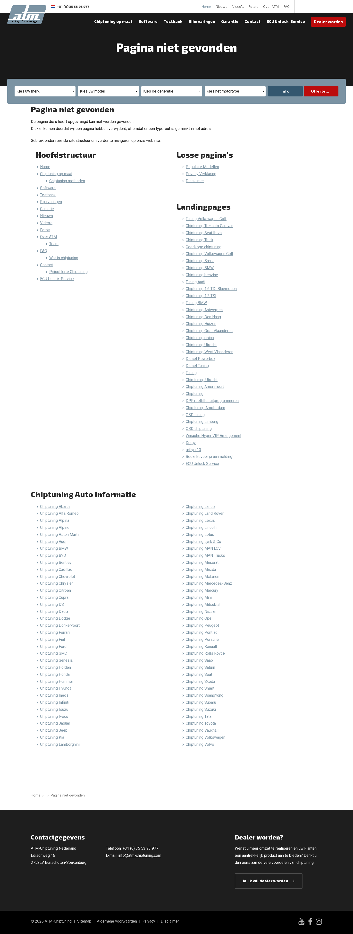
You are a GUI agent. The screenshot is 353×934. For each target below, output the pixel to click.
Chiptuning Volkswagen (205, 737)
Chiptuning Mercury (202, 590)
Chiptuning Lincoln (201, 527)
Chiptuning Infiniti (54, 702)
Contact (252, 21)
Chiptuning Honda (55, 674)
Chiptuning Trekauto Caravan (209, 225)
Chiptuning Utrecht (201, 345)
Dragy (191, 442)
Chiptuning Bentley (56, 562)
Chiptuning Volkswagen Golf (209, 253)
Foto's (253, 6)
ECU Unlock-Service (286, 21)
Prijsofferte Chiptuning (68, 271)
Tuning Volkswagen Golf (206, 218)
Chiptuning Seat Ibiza (204, 233)
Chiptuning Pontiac (201, 632)
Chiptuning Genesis (56, 660)
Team (54, 243)
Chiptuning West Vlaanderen (209, 352)
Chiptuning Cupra (54, 597)
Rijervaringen (202, 21)
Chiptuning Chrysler (56, 583)
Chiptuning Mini (199, 597)
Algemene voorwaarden (117, 921)
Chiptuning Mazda (201, 569)
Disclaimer (195, 181)
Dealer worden (328, 21)
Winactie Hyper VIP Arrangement (213, 435)
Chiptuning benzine (202, 275)
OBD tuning (195, 414)
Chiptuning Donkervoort (60, 625)
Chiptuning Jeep (53, 730)
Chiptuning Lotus (200, 534)
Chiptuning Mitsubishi (204, 604)
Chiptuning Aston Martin (60, 534)
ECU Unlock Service (202, 463)
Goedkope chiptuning (203, 247)
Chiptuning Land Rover (205, 513)
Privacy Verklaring (201, 173)
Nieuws (221, 6)
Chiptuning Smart (200, 688)
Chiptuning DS (52, 604)
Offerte (318, 91)
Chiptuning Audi (53, 541)
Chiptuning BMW (200, 268)
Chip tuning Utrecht (202, 379)
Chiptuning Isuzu (54, 709)
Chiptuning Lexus (200, 520)
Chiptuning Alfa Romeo (59, 513)
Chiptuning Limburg (202, 421)
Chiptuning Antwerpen (204, 310)
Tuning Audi (195, 282)
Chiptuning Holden (55, 667)
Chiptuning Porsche (202, 639)
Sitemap (84, 921)
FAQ (287, 6)
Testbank (173, 21)
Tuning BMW (196, 302)
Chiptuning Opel (199, 618)
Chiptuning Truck (199, 240)
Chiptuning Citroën (55, 590)
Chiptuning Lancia (200, 506)
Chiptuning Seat (199, 674)
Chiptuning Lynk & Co (203, 541)
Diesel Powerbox (200, 358)
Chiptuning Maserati (202, 562)
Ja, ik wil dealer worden (265, 880)
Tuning (191, 372)
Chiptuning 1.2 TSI (201, 295)
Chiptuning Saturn (200, 667)
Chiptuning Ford (53, 646)
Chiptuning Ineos (54, 695)
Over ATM (271, 6)
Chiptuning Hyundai (56, 688)
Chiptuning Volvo (200, 744)
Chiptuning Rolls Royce (205, 653)
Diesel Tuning (197, 365)
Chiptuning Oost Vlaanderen (209, 330)
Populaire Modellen (202, 166)
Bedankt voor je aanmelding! (210, 456)
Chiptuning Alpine (54, 527)
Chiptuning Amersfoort (205, 386)
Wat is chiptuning (63, 258)
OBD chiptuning (199, 428)
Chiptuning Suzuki (201, 709)
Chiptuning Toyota (201, 723)
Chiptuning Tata (198, 716)
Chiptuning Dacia (54, 611)
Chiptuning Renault (201, 646)
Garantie (229, 21)
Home (206, 6)
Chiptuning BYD (53, 555)
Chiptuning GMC (53, 653)
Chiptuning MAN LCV (203, 548)
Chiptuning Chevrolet (57, 576)
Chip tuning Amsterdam (205, 407)
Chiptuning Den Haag (203, 317)
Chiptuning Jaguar (55, 723)
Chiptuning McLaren (202, 576)
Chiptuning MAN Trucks (205, 555)
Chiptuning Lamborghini (60, 744)
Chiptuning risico (200, 337)
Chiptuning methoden (67, 181)
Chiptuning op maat (113, 21)
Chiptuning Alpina (54, 520)
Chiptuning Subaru (201, 702)
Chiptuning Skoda (200, 681)
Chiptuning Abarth (55, 506)
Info (285, 91)
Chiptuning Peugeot (202, 625)
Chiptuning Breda (200, 260)
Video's (238, 6)
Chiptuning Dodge (55, 618)
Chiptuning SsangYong (204, 695)
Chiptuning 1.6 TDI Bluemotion (211, 288)
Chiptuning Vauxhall (202, 730)
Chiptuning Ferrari (55, 632)
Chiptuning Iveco (54, 716)
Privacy (149, 921)
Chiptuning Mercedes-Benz (209, 583)
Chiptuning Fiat (52, 639)
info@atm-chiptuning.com (139, 855)
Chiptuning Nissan (201, 611)
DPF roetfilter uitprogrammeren (212, 400)
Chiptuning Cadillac (56, 569)
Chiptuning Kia (52, 737)
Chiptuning (194, 393)
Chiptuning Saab (199, 660)
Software (148, 21)
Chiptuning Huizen (201, 323)
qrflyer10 (193, 449)
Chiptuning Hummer (56, 681)
